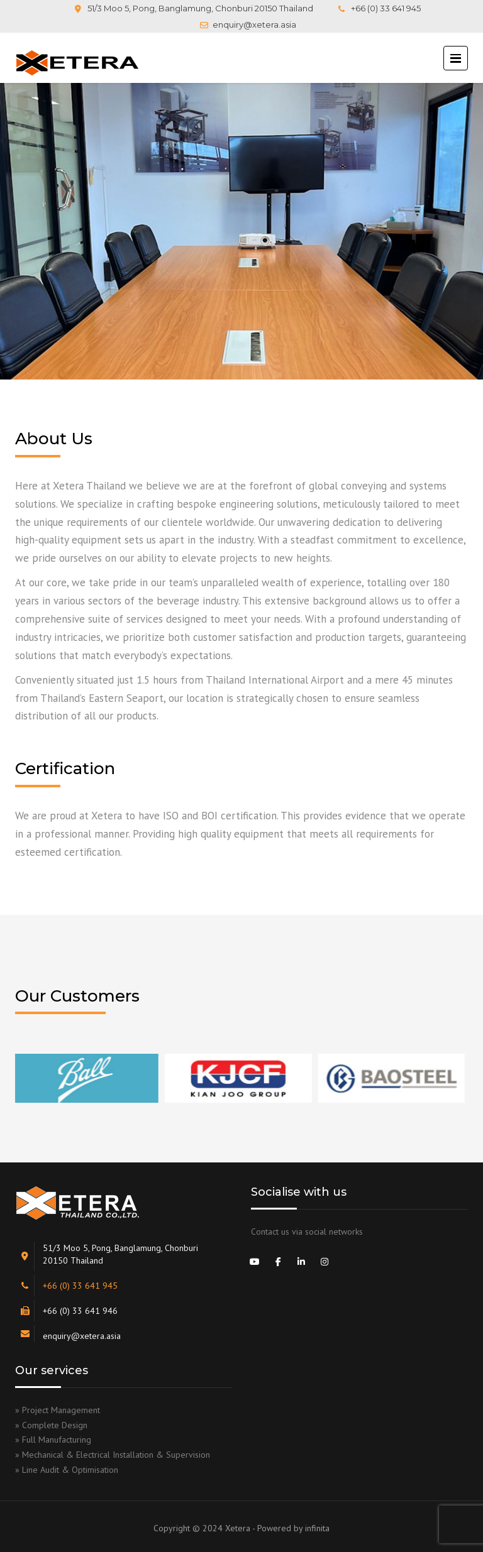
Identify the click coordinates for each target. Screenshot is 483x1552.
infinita (317, 1528)
